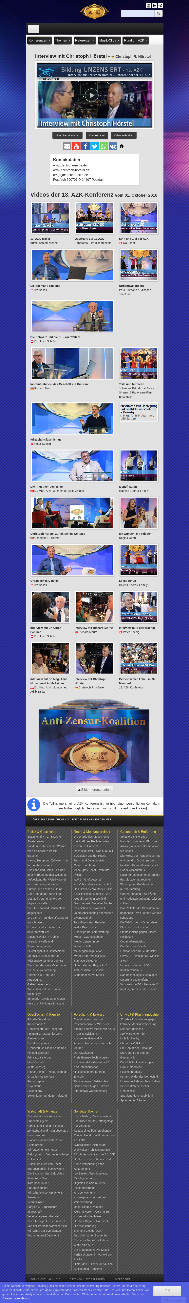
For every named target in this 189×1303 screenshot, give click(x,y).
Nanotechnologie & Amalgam (138, 974)
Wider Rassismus (85, 927)
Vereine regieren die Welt (44, 1216)
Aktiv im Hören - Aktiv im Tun (92, 1211)
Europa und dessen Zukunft (45, 889)
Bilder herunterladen (94, 789)
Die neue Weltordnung (42, 970)
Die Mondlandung (85, 1226)
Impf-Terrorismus (131, 970)
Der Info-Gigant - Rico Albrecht (47, 1221)
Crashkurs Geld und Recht (44, 1164)
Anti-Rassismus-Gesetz (89, 970)
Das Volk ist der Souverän (90, 1235)
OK (167, 1291)
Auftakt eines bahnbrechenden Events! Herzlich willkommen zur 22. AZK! (94, 1135)
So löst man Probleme (88, 1268)
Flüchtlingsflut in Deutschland (46, 951)
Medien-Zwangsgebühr (88, 936)
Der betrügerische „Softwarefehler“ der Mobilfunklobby (133, 1033)
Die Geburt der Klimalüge (136, 1048)
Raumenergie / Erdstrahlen (91, 1081)
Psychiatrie (35, 1086)
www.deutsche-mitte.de (70, 165)
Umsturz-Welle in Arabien (44, 936)
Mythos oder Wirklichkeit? (90, 955)
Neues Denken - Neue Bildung (47, 1071)
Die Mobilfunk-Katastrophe (137, 1062)
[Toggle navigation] (33, 29)
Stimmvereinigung (85, 960)
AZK (99, 1230)
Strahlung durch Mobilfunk (137, 1095)
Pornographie (36, 1081)
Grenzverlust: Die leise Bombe (93, 903)
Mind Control (36, 1062)
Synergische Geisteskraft (89, 1144)
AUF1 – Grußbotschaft (88, 879)
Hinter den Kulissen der (89, 1264)
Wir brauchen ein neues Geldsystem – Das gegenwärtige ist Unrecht (48, 1154)
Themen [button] (61, 40)
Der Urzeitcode (83, 1052)
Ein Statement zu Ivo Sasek (91, 1249)
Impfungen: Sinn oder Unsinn (138, 989)
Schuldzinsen (36, 1202)
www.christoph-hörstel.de (71, 170)
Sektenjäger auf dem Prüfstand (47, 1095)
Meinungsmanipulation (88, 951)
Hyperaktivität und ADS (135, 965)
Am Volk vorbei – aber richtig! (92, 884)
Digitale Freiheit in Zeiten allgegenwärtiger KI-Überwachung (89, 1187)
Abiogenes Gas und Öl (88, 1038)
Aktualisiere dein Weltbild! (90, 898)
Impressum (122, 1279)
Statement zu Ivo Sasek (89, 974)
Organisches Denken (41, 1076)
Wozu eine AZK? (84, 1245)
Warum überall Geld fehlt (43, 1235)
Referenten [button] (83, 40)
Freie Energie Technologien (91, 1057)
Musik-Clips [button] (108, 40)
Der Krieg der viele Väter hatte (47, 965)
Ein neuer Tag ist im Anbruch (92, 1240)
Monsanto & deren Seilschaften (140, 1081)
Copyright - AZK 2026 (45, 1279)
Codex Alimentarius (132, 870)
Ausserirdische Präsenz (89, 1216)
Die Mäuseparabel (39, 1043)
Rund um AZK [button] (134, 40)
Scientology (35, 1090)
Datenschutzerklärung (87, 1279)
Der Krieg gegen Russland (44, 893)
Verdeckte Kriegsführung (43, 955)
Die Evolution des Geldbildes (46, 1173)
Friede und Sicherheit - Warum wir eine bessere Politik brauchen (47, 851)
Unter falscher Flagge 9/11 (90, 965)
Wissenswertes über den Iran (46, 960)
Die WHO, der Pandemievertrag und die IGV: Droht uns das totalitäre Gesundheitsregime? (140, 860)
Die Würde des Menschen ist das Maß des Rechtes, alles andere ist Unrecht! (92, 841)
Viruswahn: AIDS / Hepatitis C (139, 984)
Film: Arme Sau (37, 1178)
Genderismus (36, 1038)
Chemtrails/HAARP (132, 1043)
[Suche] (138, 13)
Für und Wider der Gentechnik (139, 1076)
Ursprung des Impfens (134, 979)
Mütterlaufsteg (37, 1067)
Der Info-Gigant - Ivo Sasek (91, 1221)
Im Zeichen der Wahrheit (89, 908)
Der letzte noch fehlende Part (92, 1159)
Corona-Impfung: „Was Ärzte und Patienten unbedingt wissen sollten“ (140, 898)
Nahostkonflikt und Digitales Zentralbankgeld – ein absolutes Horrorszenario (48, 1130)
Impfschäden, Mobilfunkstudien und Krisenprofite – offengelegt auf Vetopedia (93, 1121)
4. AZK (108, 1264)
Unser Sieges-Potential (88, 1206)
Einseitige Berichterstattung (91, 932)
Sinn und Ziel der (85, 1230)
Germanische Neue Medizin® (139, 951)
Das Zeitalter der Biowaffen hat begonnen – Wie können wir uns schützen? (140, 913)
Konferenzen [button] (38, 40)
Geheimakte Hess (39, 984)
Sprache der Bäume (133, 1100)
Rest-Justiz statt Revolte (89, 922)
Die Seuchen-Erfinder (134, 946)
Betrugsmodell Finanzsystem (46, 1168)
